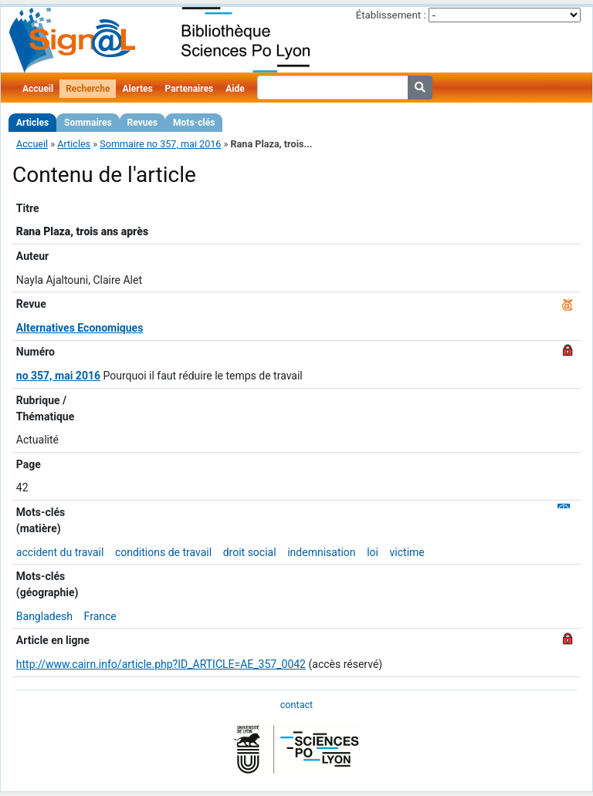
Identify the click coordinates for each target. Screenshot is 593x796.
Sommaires (87, 122)
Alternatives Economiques (80, 328)
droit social (249, 552)
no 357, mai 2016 (58, 375)
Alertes (137, 88)
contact (296, 704)
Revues (142, 122)
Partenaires (189, 88)
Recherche (88, 88)
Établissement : (391, 15)
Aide (234, 88)
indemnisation (321, 552)
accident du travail (60, 552)
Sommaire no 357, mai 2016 (160, 144)
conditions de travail (163, 552)
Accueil (37, 88)
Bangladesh (44, 616)
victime (407, 552)
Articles (32, 122)
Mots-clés (194, 122)
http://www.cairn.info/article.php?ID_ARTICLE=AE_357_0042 (161, 664)
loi (372, 552)
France (100, 616)
